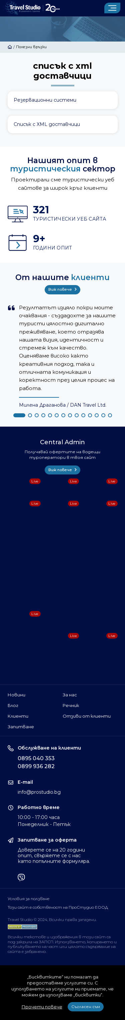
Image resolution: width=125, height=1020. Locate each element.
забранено (35, 951)
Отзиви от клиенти (87, 716)
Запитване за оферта (47, 840)
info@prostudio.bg (39, 792)
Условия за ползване (28, 898)
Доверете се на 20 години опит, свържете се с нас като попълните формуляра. (54, 855)
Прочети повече (42, 1006)
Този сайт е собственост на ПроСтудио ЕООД (58, 907)
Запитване (21, 726)
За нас (70, 694)
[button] (19, 415)
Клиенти (18, 716)
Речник (71, 705)
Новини (16, 694)
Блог (13, 705)
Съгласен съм (85, 1006)
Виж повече (62, 289)
